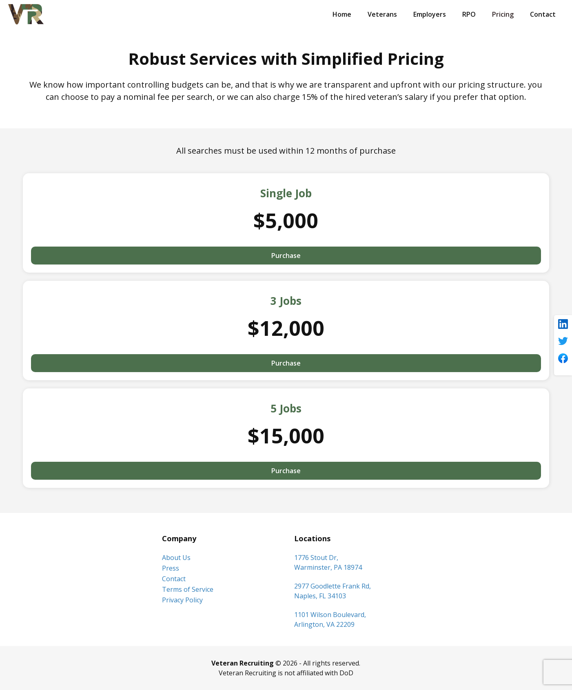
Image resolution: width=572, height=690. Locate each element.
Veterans (382, 14)
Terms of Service (187, 589)
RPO (469, 14)
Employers (429, 14)
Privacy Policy (182, 599)
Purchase (286, 255)
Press (170, 568)
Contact (543, 14)
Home (342, 14)
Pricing (503, 14)
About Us (176, 557)
